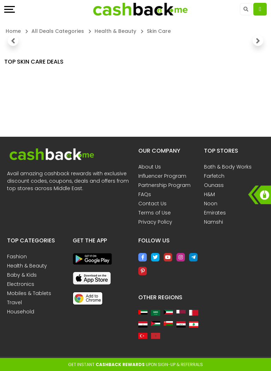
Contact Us (152, 203)
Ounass (214, 185)
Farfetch (214, 175)
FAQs (144, 194)
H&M (209, 194)
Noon (210, 203)
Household (20, 311)
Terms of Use (154, 212)
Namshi (213, 221)
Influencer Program (162, 175)
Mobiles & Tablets (29, 293)
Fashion (17, 256)
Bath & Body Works (228, 166)
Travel (14, 302)
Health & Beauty (27, 265)
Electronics (20, 284)
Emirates (215, 212)
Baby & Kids (22, 274)
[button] (13, 40)
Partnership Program (164, 185)
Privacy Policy (155, 221)
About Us (149, 166)
